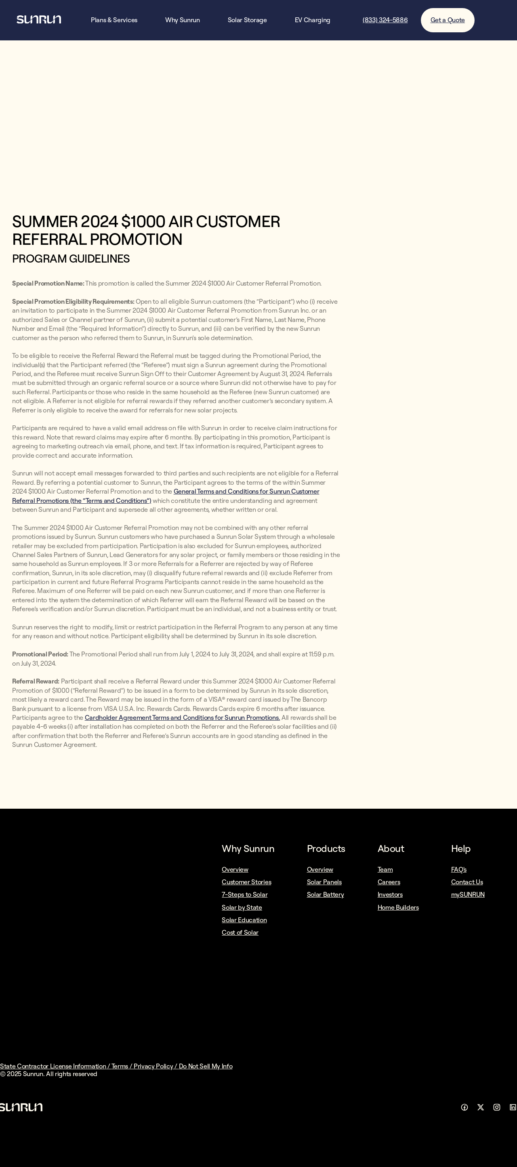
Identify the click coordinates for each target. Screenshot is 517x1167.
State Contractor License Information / (55, 1066)
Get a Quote (448, 20)
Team (385, 869)
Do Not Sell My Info (206, 1066)
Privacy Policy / (156, 1066)
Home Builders (398, 907)
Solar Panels (324, 882)
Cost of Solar (240, 932)
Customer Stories (246, 882)
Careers (389, 882)
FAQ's (459, 869)
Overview (235, 869)
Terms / (122, 1066)
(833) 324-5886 (385, 20)
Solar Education (244, 920)
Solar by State (242, 907)
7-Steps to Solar (244, 894)
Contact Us (467, 882)
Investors (390, 894)
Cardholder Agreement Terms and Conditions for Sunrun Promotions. (182, 717)
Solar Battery (325, 894)
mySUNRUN (468, 894)
